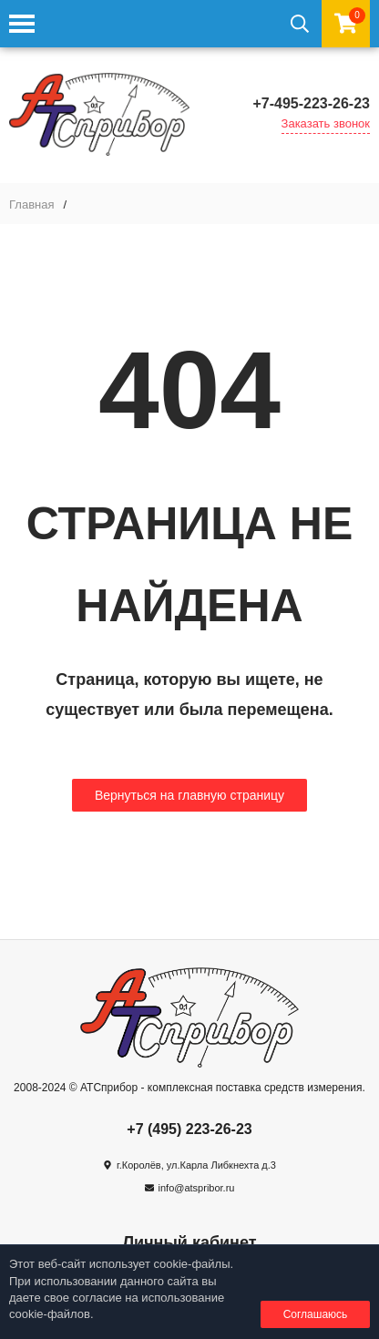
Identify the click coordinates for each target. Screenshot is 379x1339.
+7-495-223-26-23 (311, 103)
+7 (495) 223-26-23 (189, 1129)
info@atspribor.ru (197, 1187)
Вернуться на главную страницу (189, 795)
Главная (31, 204)
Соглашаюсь (315, 1314)
